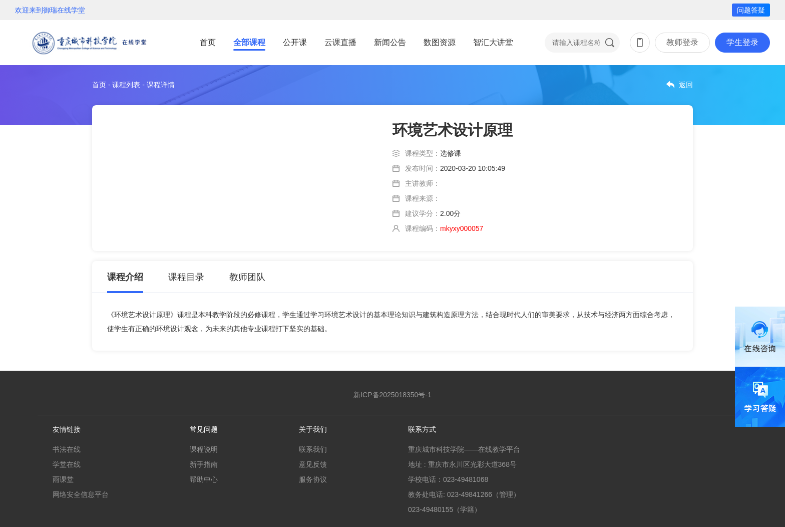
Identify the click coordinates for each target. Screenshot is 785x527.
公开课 (295, 42)
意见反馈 (313, 464)
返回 (686, 85)
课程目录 (186, 277)
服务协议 (313, 479)
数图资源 (440, 42)
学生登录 (742, 42)
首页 (208, 42)
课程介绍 (125, 277)
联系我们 (313, 449)
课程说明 (204, 449)
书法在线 (67, 449)
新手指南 (204, 464)
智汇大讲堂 (493, 42)
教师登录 (682, 42)
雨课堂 (63, 479)
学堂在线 (67, 464)
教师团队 (247, 277)
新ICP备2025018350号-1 (392, 395)
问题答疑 (751, 10)
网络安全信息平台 (81, 494)
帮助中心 (204, 479)
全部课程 (249, 42)
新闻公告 (390, 42)
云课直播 (340, 42)
